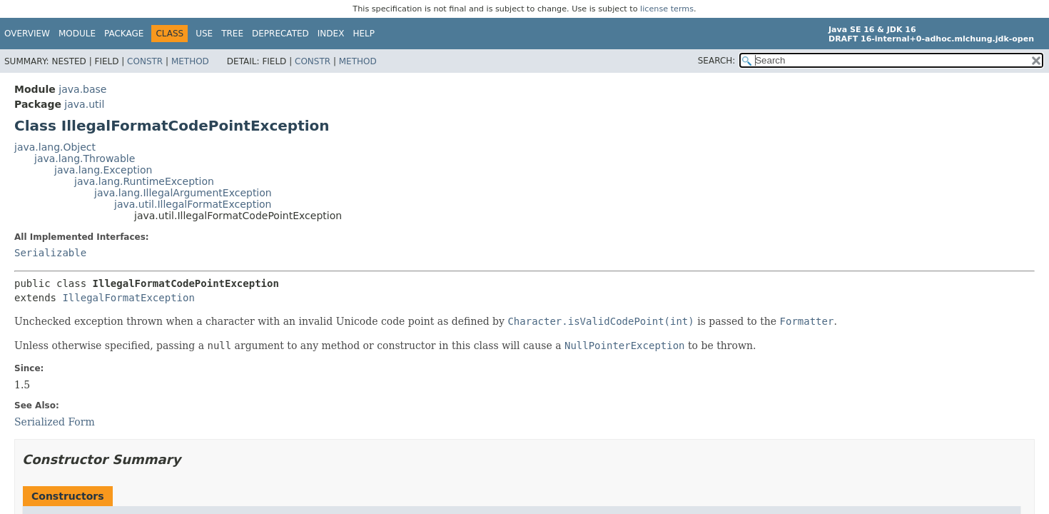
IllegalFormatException (128, 297)
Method (190, 61)
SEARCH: (717, 61)
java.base (82, 89)
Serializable (50, 252)
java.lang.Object (55, 147)
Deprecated (280, 34)
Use (204, 34)
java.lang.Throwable (84, 158)
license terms (667, 9)
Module (77, 34)
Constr (145, 61)
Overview (27, 34)
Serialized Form (54, 422)
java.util (84, 104)
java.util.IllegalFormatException (193, 204)
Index (331, 34)
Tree (232, 34)
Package (123, 34)
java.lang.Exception (103, 170)
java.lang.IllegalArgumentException (183, 192)
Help (364, 34)
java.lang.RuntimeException (144, 181)
